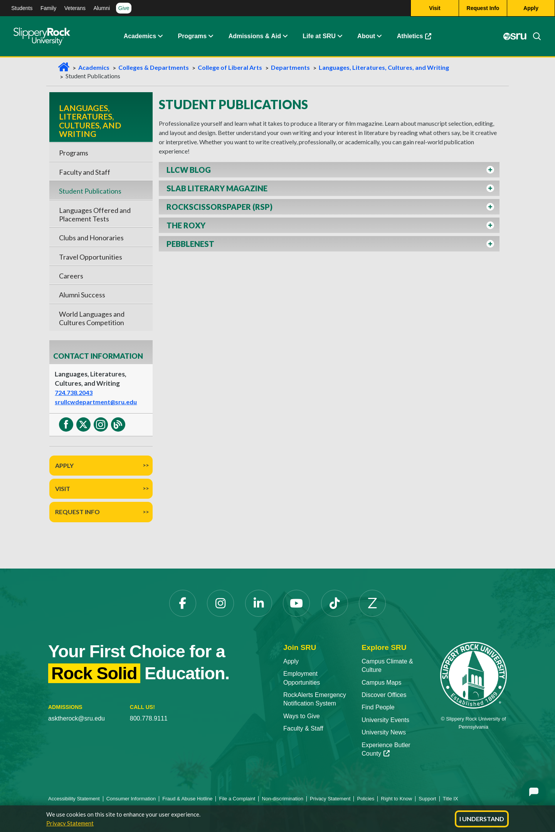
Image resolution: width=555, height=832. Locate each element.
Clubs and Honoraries (91, 237)
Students (21, 8)
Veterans (75, 8)
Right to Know (396, 799)
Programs (192, 36)
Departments (290, 67)
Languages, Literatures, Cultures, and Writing (384, 67)
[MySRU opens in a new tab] (514, 36)
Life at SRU (319, 36)
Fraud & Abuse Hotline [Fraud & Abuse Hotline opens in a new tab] (187, 799)
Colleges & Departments (153, 67)
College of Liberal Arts (230, 67)
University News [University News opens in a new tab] (384, 732)
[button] (160, 36)
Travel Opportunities (90, 257)
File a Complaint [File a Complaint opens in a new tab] (237, 799)
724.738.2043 (73, 392)
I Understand (481, 818)
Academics (140, 36)
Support (427, 799)
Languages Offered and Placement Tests (95, 214)
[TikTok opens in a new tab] (334, 603)
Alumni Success (82, 294)
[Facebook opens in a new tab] (182, 603)
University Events (385, 720)
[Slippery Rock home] (41, 36)
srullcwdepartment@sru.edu (96, 401)
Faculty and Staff (84, 172)
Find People (378, 707)
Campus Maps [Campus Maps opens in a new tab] (381, 682)
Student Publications (90, 191)
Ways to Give (301, 716)
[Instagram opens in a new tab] (220, 603)
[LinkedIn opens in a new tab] (258, 603)
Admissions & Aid (255, 36)
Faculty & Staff (303, 728)
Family (48, 8)
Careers (71, 276)
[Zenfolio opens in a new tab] (372, 603)
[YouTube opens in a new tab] (296, 603)
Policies (365, 799)
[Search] (534, 36)
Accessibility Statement (74, 799)
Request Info (77, 511)
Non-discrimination (282, 799)
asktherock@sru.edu (76, 718)
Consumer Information (131, 799)
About (366, 36)
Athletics (418, 38)
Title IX (450, 799)
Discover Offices (384, 695)
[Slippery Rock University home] (473, 675)
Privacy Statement (70, 823)
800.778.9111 (149, 718)
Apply (64, 465)
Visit (62, 488)
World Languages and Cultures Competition (91, 318)
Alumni (101, 8)
